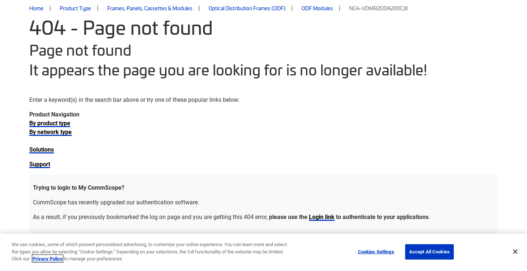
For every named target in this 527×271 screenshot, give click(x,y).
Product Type (75, 8)
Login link (321, 216)
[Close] (515, 252)
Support (39, 164)
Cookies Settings (376, 251)
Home (36, 8)
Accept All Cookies (429, 251)
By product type (49, 123)
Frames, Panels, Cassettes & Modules (150, 8)
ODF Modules (317, 8)
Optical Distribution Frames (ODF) (247, 8)
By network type (50, 132)
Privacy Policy (48, 258)
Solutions (41, 149)
